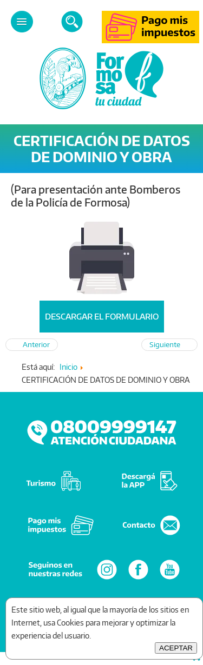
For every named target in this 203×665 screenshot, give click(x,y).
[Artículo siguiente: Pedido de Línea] (169, 344)
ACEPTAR (176, 648)
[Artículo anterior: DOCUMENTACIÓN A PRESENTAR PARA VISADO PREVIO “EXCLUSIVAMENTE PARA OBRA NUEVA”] (31, 344)
